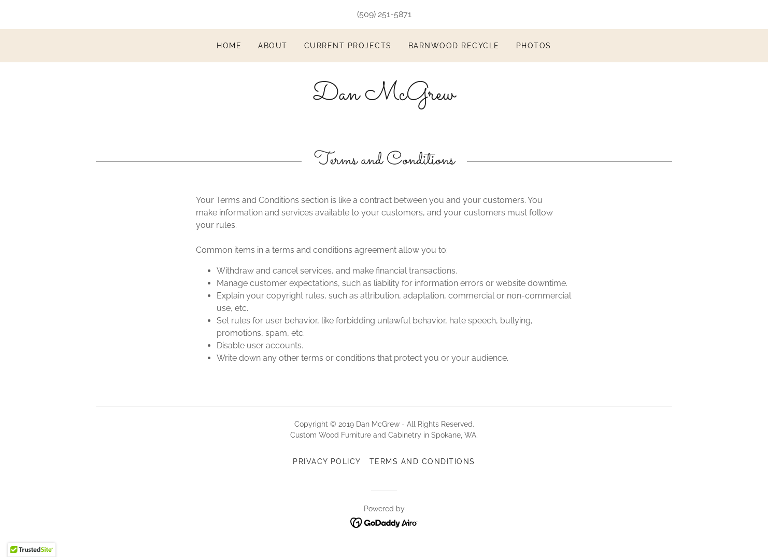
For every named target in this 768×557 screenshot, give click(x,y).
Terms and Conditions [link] (422, 461)
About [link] (273, 46)
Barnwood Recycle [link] (454, 46)
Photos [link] (533, 46)
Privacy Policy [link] (327, 461)
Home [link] (229, 46)
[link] (383, 97)
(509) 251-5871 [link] (384, 14)
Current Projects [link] (348, 46)
